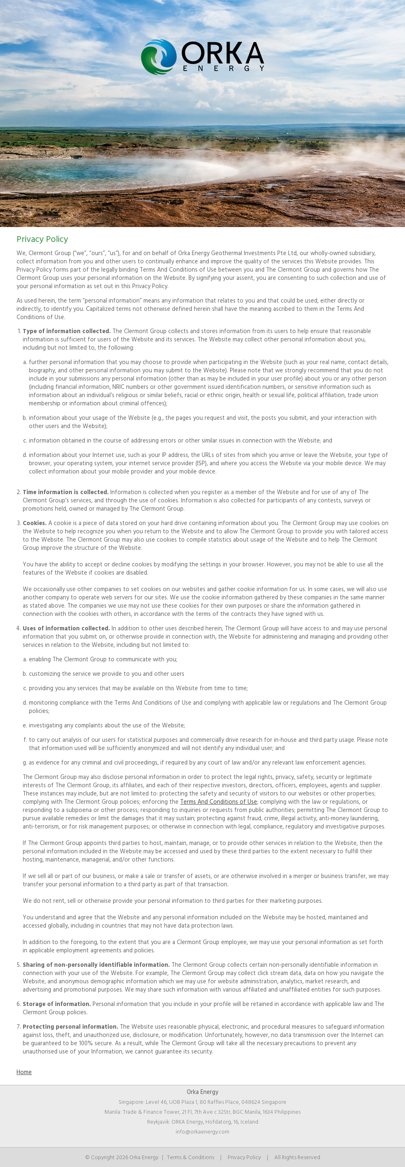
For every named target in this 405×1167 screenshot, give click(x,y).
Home (24, 1072)
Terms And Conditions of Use (218, 802)
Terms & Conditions (190, 1157)
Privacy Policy (244, 1157)
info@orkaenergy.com (202, 1132)
